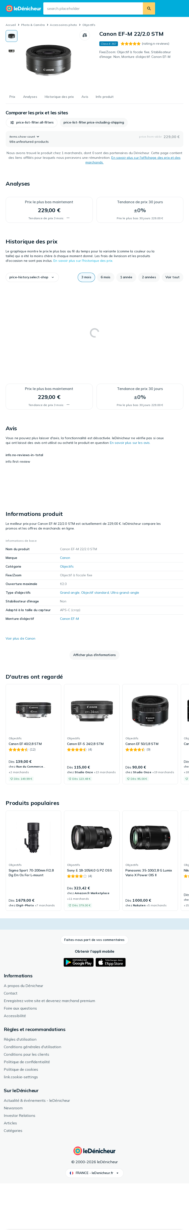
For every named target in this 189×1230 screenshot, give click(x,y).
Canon (65, 605)
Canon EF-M (69, 666)
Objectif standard (95, 639)
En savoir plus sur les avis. (130, 443)
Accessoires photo (63, 25)
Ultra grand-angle (125, 639)
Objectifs (88, 25)
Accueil (11, 25)
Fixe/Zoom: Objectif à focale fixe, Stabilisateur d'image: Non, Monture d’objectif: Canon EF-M (135, 54)
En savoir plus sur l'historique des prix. (83, 261)
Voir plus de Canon (21, 685)
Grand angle (70, 639)
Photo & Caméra (33, 25)
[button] (24, 122)
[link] (33, 781)
